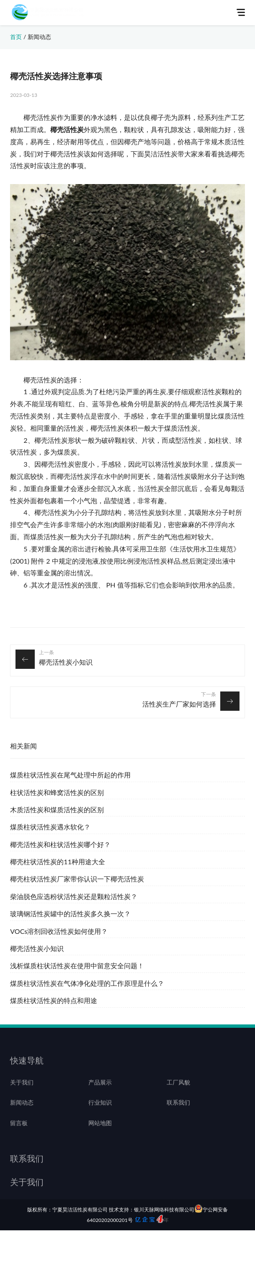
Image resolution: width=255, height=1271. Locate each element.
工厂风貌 (178, 1091)
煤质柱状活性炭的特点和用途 (53, 1000)
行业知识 (100, 1111)
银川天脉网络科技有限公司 (164, 1209)
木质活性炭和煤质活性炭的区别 (57, 810)
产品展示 (100, 1091)
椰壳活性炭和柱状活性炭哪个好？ (60, 844)
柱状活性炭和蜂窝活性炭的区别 (57, 792)
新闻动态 (39, 36)
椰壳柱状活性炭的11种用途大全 (57, 862)
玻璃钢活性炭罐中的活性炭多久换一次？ (70, 914)
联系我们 (178, 1111)
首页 (16, 36)
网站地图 (100, 1132)
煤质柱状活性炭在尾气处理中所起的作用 (70, 775)
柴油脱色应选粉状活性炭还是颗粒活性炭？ (73, 896)
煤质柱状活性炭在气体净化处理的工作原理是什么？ (87, 983)
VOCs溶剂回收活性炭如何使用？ (59, 931)
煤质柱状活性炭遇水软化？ (50, 827)
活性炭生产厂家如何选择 (179, 704)
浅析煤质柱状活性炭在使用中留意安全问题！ (77, 965)
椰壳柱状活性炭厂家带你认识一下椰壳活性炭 (77, 879)
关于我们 (21, 1091)
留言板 (19, 1132)
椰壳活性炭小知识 (66, 662)
